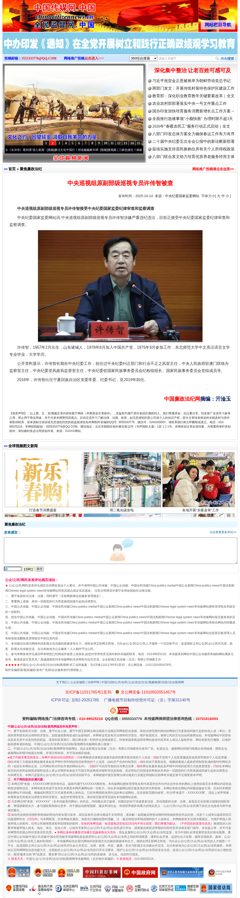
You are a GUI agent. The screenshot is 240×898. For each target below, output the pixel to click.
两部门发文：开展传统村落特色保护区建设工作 (193, 88)
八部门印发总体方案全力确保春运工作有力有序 (193, 134)
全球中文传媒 (42, 14)
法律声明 (93, 682)
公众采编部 (77, 682)
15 (138, 143)
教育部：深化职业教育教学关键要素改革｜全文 (193, 96)
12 (118, 143)
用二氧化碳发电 (122, 511)
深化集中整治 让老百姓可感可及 (192, 70)
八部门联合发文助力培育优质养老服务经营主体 (193, 157)
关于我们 (62, 682)
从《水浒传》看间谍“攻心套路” (27, 150)
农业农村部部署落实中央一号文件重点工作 (189, 103)
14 (132, 143)
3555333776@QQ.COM (39, 58)
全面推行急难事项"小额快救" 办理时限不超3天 (192, 119)
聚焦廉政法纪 (31, 169)
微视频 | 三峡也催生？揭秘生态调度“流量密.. (138, 150)
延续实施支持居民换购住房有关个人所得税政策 (193, 149)
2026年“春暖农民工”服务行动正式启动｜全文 (191, 126)
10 (105, 143)
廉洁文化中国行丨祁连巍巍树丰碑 (78, 150)
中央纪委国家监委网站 (182, 196)
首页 (12, 169)
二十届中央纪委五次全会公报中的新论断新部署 (193, 141)
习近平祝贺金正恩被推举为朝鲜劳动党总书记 (191, 81)
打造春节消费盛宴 (43, 511)
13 (125, 143)
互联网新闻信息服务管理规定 (80, 596)
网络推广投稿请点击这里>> (213, 169)
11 (112, 143)
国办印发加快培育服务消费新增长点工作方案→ (193, 111)
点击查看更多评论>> (223, 532)
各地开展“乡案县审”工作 (201, 511)
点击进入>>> (94, 58)
